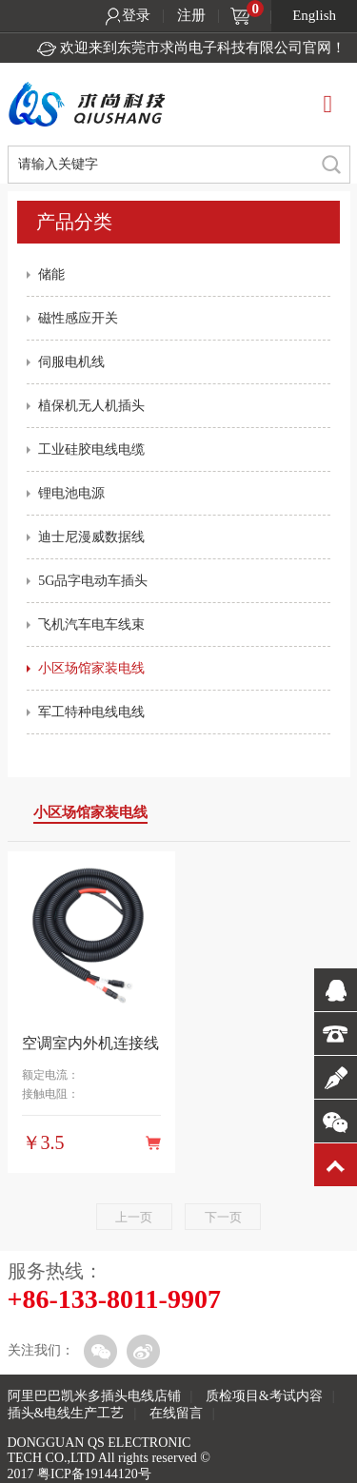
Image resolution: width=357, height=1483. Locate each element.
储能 (51, 274)
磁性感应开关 (78, 318)
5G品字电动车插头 (93, 581)
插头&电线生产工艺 (66, 1413)
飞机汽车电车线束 (91, 624)
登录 (136, 15)
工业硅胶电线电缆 (91, 449)
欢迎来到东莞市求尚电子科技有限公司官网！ (203, 47)
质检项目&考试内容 (264, 1396)
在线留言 (176, 1413)
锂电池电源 (71, 493)
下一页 (223, 1217)
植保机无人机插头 (91, 406)
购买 (153, 1142)
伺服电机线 (71, 362)
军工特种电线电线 (91, 712)
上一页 (133, 1217)
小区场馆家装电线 (91, 668)
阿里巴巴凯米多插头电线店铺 (94, 1396)
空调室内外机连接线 (90, 1043)
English (314, 15)
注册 (191, 15)
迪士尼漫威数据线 (91, 537)
